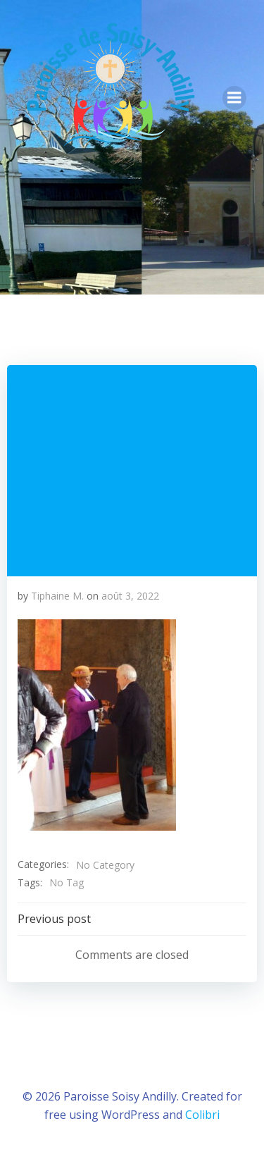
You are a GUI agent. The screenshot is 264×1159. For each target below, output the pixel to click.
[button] (97, 725)
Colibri (202, 1114)
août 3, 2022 (130, 595)
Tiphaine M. (57, 595)
